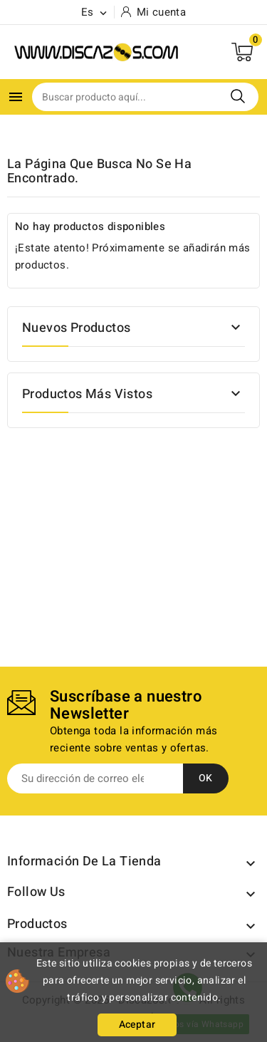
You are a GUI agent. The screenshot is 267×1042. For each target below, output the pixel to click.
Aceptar (137, 1024)
